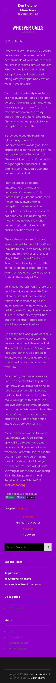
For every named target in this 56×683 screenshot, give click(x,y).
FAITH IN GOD (22, 508)
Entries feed (16, 637)
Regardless (11, 573)
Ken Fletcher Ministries (37, 674)
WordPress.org (17, 648)
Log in (12, 631)
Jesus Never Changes (17, 578)
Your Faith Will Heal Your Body (22, 584)
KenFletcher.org (14, 485)
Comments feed (18, 643)
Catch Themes (39, 677)
